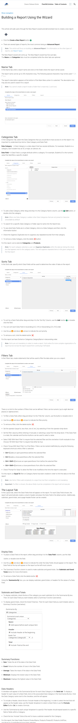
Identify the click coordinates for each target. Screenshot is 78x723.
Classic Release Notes (31, 4)
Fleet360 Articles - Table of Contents (54, 4)
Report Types (17, 51)
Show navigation (7, 13)
